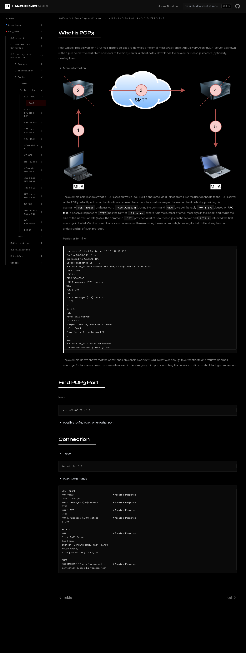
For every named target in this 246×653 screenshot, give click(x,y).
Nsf (232, 597)
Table (65, 597)
